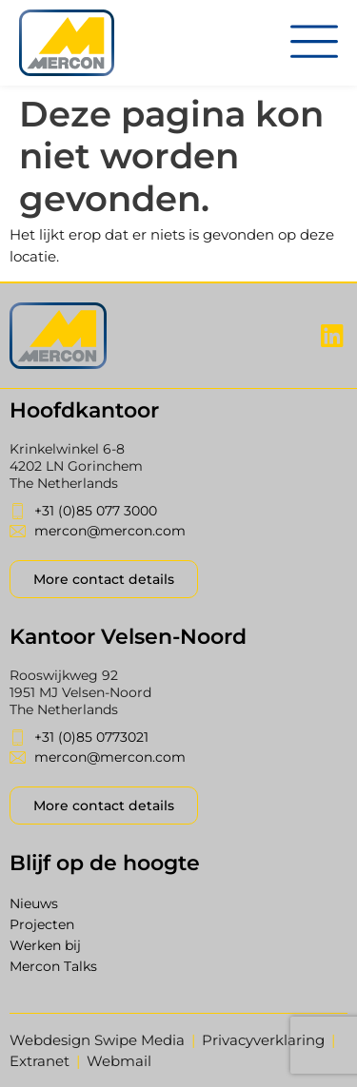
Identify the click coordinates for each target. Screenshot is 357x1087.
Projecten (42, 924)
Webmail (119, 1061)
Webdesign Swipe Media (97, 1040)
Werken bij (45, 945)
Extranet (39, 1061)
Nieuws (34, 903)
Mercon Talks (53, 966)
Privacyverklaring (263, 1040)
